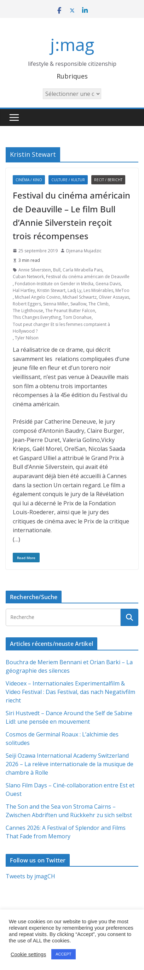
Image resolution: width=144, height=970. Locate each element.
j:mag (72, 44)
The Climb (98, 304)
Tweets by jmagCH (30, 876)
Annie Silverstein (34, 270)
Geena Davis (108, 284)
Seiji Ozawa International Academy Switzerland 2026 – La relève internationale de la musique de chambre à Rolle (69, 764)
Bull (57, 270)
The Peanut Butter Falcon (70, 311)
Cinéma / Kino (29, 179)
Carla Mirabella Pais (82, 270)
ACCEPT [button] (63, 954)
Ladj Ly (74, 290)
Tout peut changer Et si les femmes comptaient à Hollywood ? (61, 327)
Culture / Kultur (68, 179)
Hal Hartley (24, 290)
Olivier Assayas (114, 297)
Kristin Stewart (51, 290)
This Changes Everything (37, 317)
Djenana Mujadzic (84, 251)
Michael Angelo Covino (38, 297)
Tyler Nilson (27, 338)
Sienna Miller (55, 304)
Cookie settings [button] (28, 954)
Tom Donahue (77, 317)
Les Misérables (98, 290)
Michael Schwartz (80, 297)
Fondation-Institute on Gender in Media (54, 284)
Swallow (78, 304)
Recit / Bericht (108, 179)
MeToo (122, 290)
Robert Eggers (27, 304)
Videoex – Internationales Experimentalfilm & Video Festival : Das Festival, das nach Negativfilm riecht (70, 691)
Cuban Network (28, 277)
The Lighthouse (28, 311)
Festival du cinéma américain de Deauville (87, 277)
